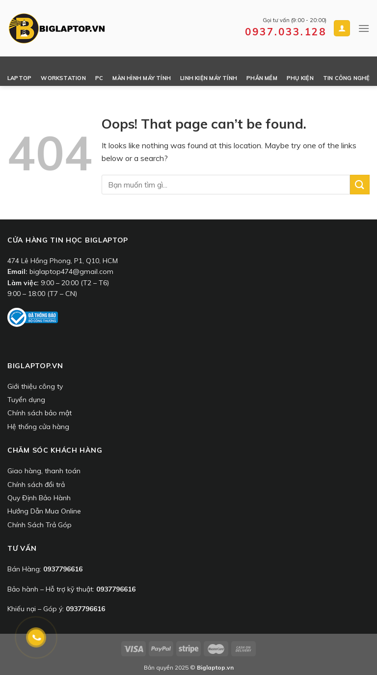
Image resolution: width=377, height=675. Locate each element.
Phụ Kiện (300, 78)
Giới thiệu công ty (35, 386)
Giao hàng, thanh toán (44, 470)
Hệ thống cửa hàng (38, 426)
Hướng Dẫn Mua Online (44, 511)
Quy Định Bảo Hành (39, 497)
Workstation (63, 78)
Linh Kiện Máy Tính (208, 78)
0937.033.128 (285, 31)
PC (99, 78)
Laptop (19, 78)
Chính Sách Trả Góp (39, 524)
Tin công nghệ (346, 78)
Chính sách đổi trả (36, 484)
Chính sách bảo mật (39, 412)
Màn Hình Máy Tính (141, 78)
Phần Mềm (261, 78)
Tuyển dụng (26, 399)
